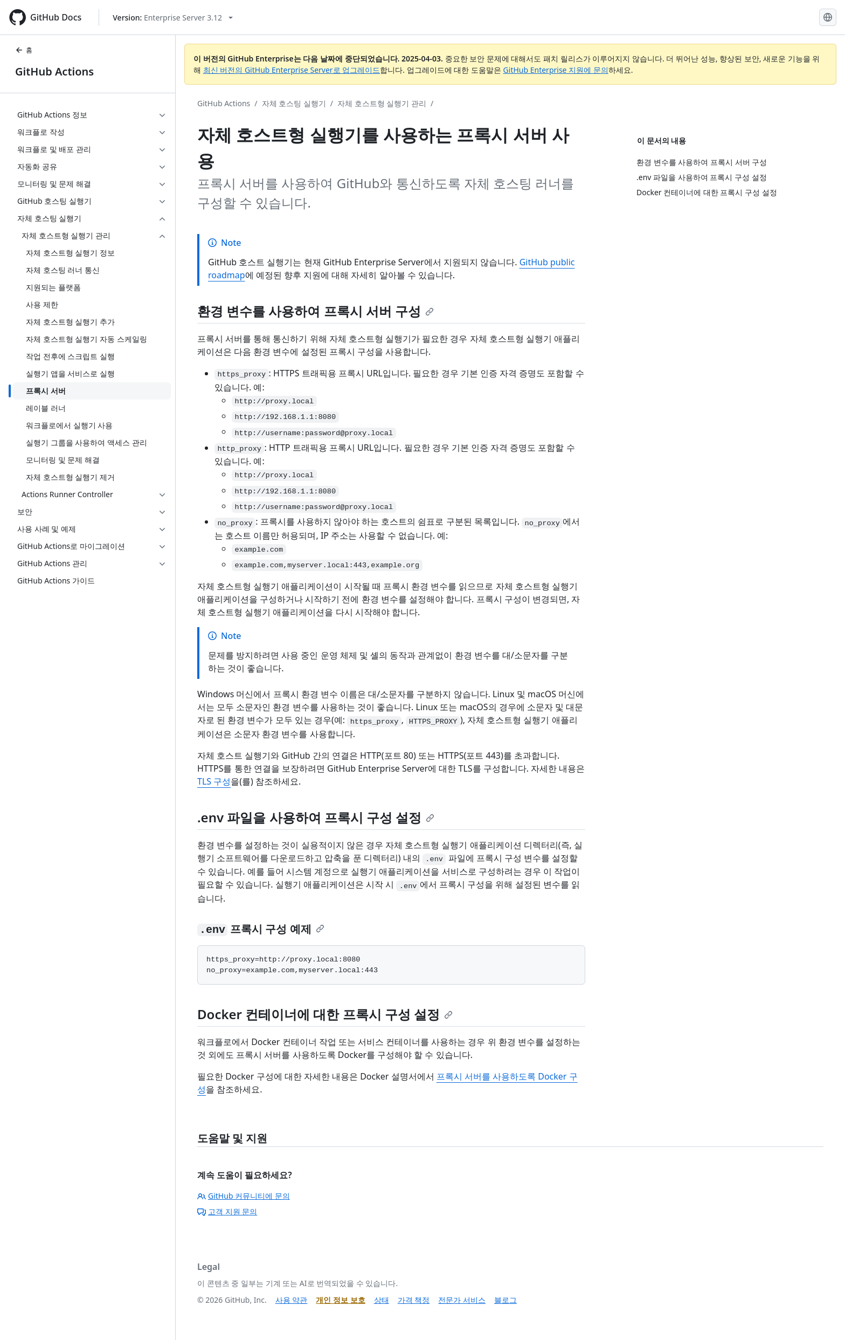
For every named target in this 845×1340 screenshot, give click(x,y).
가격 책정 (414, 1300)
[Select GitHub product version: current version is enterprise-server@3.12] (173, 17)
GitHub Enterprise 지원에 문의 (555, 70)
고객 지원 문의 (227, 1211)
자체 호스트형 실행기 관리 (381, 103)
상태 (381, 1300)
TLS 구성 (214, 781)
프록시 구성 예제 (260, 929)
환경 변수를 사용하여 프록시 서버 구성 (315, 311)
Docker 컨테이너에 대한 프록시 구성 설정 (325, 1014)
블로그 (505, 1300)
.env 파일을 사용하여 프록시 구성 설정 (315, 817)
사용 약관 (291, 1300)
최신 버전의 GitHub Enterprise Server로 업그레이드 (291, 70)
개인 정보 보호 (340, 1300)
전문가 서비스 (462, 1300)
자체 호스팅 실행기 (294, 103)
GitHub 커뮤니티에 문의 (243, 1196)
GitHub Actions (54, 71)
